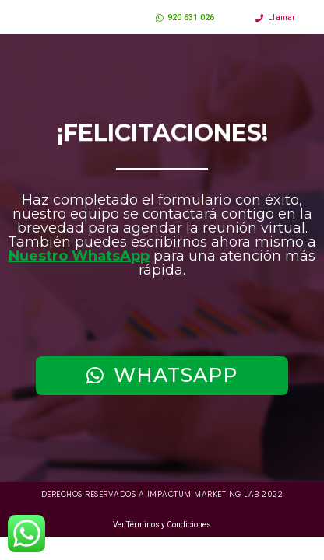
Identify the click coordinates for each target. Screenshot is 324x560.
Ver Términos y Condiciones (162, 526)
